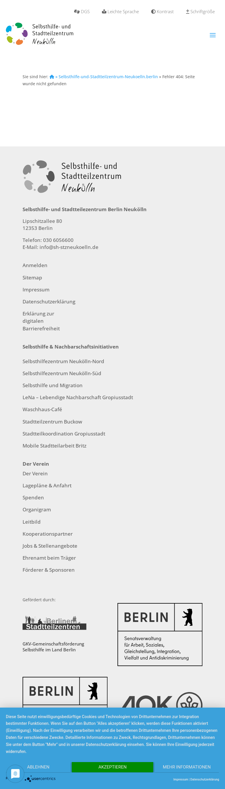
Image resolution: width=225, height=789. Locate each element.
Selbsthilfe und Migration (53, 385)
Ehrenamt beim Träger (49, 557)
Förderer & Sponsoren (49, 569)
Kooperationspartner (48, 533)
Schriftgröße (200, 11)
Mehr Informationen (187, 767)
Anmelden (35, 265)
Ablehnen (37, 767)
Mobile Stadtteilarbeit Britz (54, 445)
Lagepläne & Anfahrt (47, 485)
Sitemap (32, 277)
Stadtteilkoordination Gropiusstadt (64, 433)
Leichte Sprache (120, 11)
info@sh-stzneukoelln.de (69, 247)
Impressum (36, 289)
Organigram (37, 509)
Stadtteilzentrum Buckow (52, 421)
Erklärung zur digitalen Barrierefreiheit (41, 321)
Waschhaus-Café (42, 409)
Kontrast (162, 11)
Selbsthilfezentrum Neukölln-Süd (62, 373)
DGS (82, 11)
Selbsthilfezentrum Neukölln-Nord (63, 361)
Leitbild (32, 521)
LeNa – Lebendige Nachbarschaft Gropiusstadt (78, 397)
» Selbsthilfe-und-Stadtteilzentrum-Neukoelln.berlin (104, 76)
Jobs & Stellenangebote (50, 545)
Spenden (33, 497)
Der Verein (35, 473)
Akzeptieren (112, 767)
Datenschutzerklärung (49, 301)
